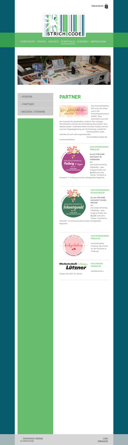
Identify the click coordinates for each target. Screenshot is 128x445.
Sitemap (39, 438)
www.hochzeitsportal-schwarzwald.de (100, 191)
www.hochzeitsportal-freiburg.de (99, 147)
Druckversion (27, 438)
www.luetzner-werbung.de (97, 264)
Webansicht (103, 441)
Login (105, 438)
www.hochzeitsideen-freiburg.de (100, 236)
